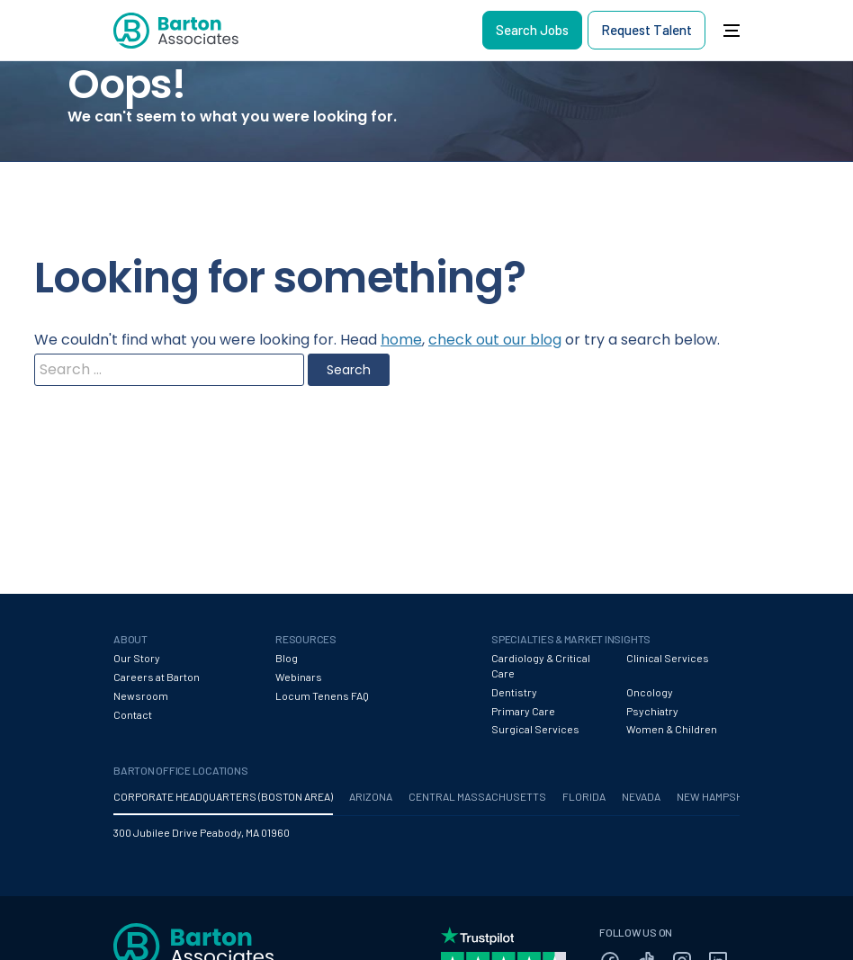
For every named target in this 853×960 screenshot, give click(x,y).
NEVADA (641, 796)
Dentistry (514, 692)
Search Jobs (532, 30)
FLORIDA (584, 796)
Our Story (136, 657)
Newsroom (140, 695)
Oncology (649, 692)
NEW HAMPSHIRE (718, 796)
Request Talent (646, 30)
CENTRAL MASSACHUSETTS (477, 796)
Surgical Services (535, 728)
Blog (286, 657)
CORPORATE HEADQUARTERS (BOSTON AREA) (223, 796)
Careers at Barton (156, 676)
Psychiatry (652, 710)
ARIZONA (370, 796)
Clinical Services (667, 657)
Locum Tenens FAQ (322, 695)
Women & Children (671, 728)
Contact (132, 714)
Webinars (298, 676)
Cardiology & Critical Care (540, 665)
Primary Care (523, 710)
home (401, 339)
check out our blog (494, 339)
